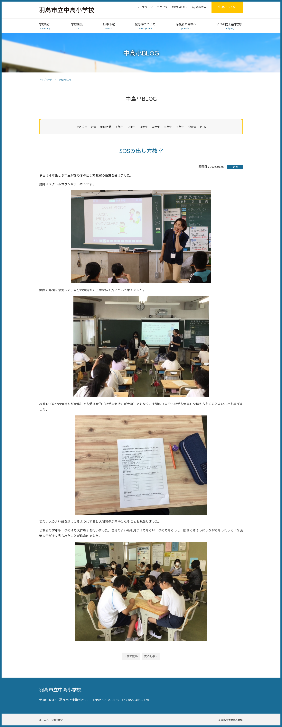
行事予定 (109, 26)
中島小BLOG (227, 6)
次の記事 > (150, 656)
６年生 (180, 127)
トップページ (144, 7)
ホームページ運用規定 (51, 720)
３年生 (143, 127)
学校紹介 (45, 26)
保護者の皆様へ (186, 26)
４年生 (156, 127)
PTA (203, 127)
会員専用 (200, 7)
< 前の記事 (131, 656)
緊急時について (145, 26)
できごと (81, 127)
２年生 (131, 127)
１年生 (119, 127)
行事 (93, 127)
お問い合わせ (180, 7)
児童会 (192, 127)
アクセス (162, 7)
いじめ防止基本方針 (229, 26)
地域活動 (105, 127)
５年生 (168, 127)
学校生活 (77, 26)
